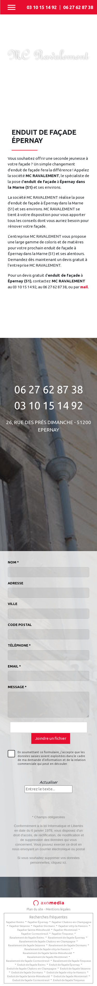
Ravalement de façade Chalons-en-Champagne (47, 941)
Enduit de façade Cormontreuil (30, 980)
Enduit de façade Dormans (27, 972)
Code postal (20, 624)
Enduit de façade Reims (31, 964)
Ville (12, 604)
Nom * (13, 562)
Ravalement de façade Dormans (68, 945)
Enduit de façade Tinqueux (69, 980)
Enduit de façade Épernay (64, 964)
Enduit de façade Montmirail (70, 976)
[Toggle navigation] (11, 7)
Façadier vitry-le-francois (73, 926)
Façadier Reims (15, 922)
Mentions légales (58, 909)
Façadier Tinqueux (62, 933)
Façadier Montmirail (65, 929)
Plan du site (35, 909)
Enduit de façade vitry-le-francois (66, 972)
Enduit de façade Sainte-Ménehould (28, 976)
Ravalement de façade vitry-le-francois (47, 949)
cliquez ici (58, 862)
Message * (17, 687)
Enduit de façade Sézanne (75, 968)
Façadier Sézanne (19, 926)
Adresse (15, 583)
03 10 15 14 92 (42, 7)
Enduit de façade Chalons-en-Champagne (31, 968)
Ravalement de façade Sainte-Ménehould (47, 953)
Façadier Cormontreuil (34, 933)
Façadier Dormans (44, 926)
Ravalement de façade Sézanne (26, 945)
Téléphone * (19, 645)
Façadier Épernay (38, 922)
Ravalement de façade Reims (27, 937)
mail (84, 287)
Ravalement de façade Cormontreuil (27, 960)
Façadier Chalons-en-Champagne (71, 922)
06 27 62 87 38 (78, 7)
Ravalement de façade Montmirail (47, 957)
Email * (14, 666)
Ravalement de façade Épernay (66, 937)
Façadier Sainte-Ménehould (33, 929)
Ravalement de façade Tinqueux (72, 960)
